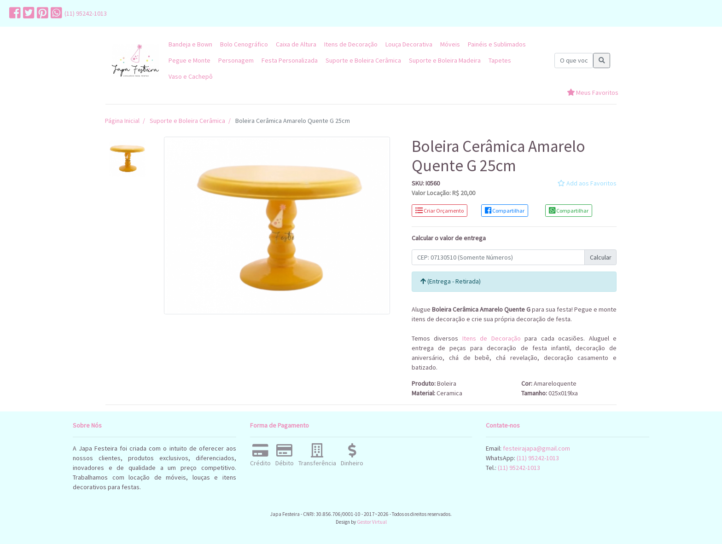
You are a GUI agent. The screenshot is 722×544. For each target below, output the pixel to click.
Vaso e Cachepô (191, 76)
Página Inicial (122, 120)
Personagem (236, 60)
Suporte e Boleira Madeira (445, 60)
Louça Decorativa (408, 44)
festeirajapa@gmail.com (536, 448)
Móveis (450, 44)
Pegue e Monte (189, 60)
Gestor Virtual (372, 522)
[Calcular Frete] (498, 257)
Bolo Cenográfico (244, 44)
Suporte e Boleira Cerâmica (363, 60)
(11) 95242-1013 (85, 13)
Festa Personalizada (290, 60)
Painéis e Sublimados (497, 44)
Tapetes (500, 60)
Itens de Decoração (351, 44)
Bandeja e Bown (190, 44)
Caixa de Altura (296, 44)
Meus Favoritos (592, 92)
